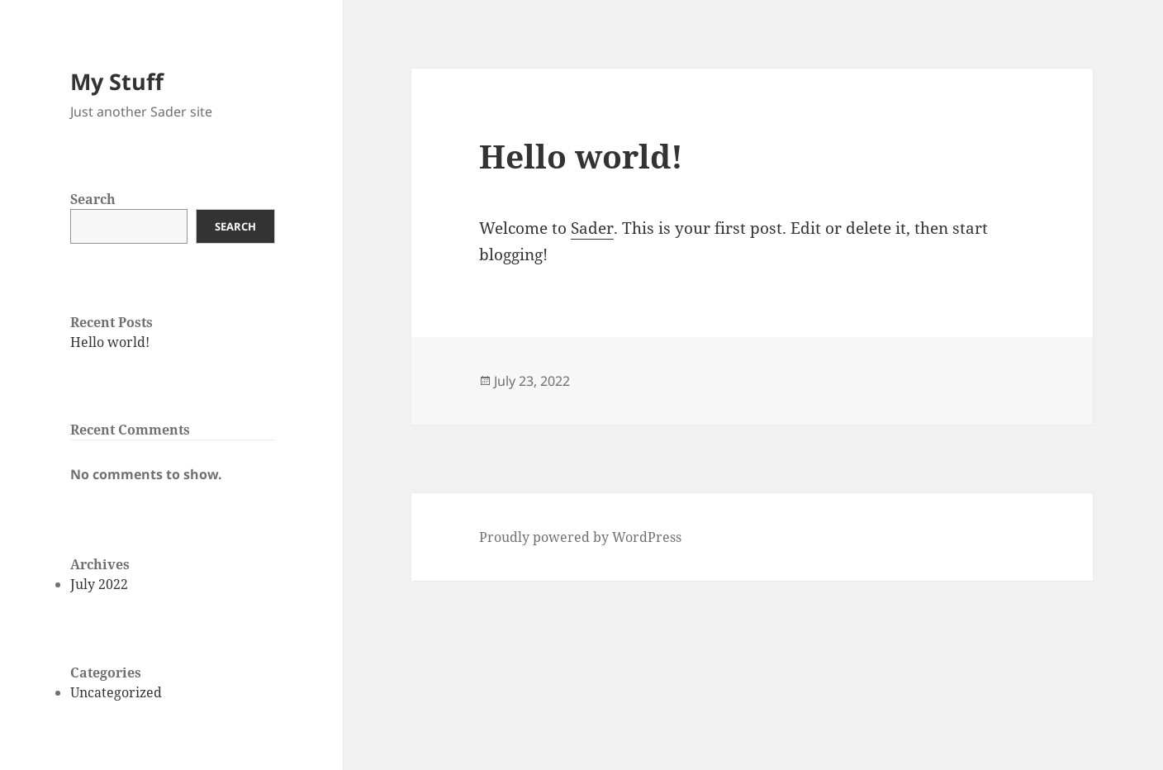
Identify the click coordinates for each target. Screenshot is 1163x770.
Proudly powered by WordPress (580, 537)
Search (93, 199)
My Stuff (117, 81)
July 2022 (99, 584)
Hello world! (110, 342)
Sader (592, 228)
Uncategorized (116, 692)
